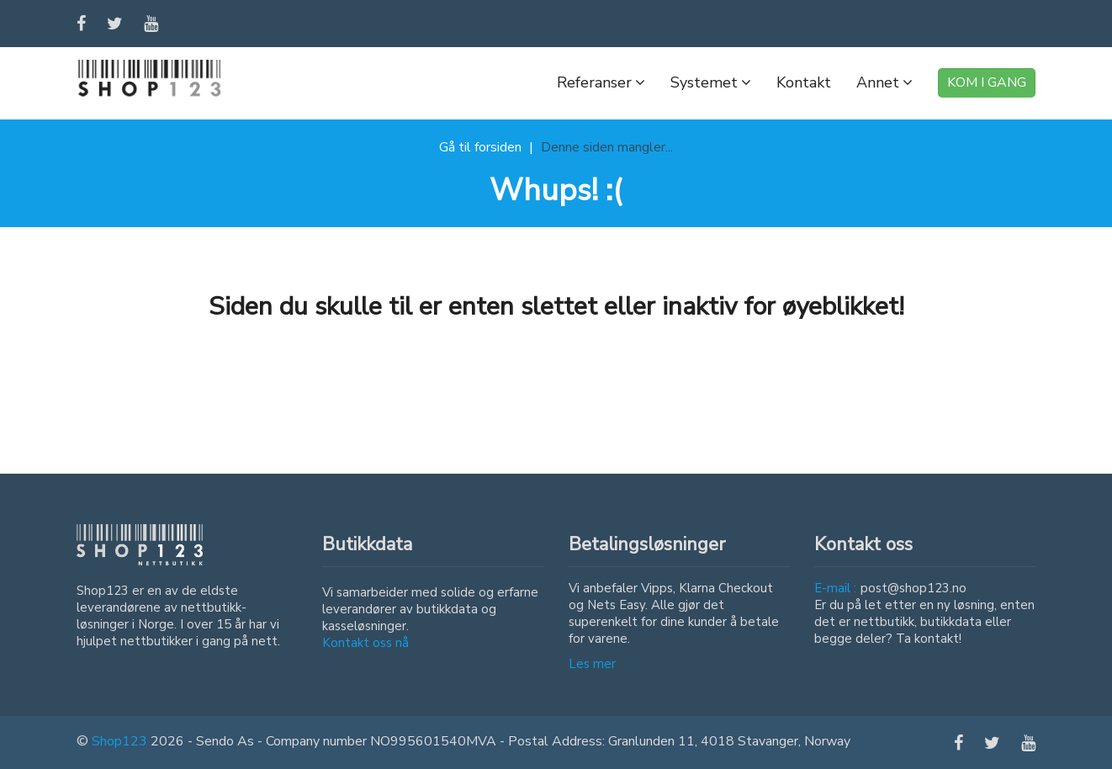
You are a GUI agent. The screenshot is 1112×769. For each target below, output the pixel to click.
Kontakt (803, 82)
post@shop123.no (913, 588)
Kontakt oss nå (365, 642)
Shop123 (119, 741)
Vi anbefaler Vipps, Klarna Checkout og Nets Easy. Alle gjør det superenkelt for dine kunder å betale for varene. (674, 613)
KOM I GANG (986, 82)
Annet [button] (884, 82)
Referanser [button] (601, 82)
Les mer (592, 663)
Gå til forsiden (480, 147)
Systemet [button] (710, 82)
